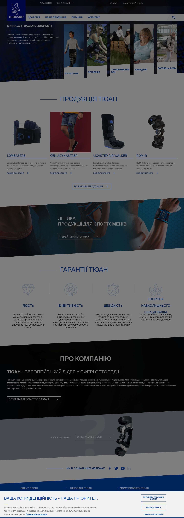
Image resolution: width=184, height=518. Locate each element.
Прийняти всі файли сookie (153, 498)
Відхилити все (153, 507)
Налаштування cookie (153, 514)
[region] (92, 504)
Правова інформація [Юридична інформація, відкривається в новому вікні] (36, 514)
